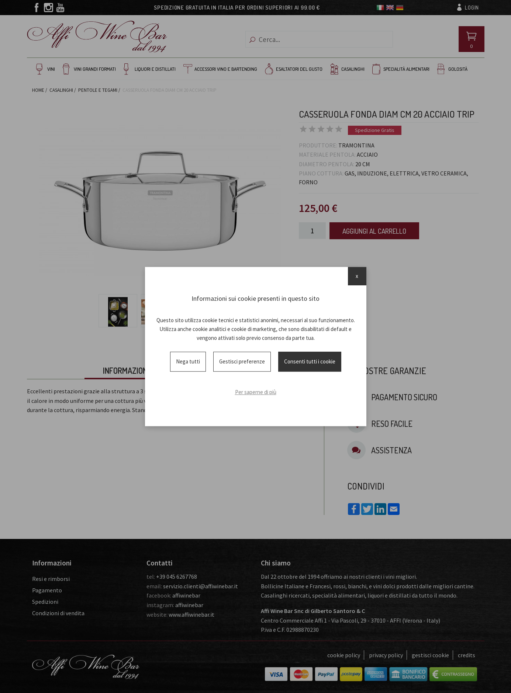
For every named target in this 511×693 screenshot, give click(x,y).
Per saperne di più (255, 392)
